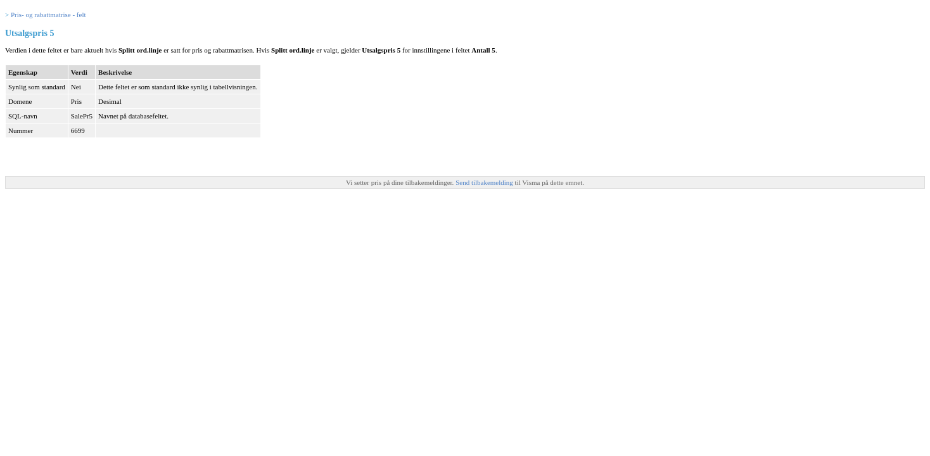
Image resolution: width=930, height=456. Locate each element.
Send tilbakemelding (484, 182)
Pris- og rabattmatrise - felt (48, 14)
